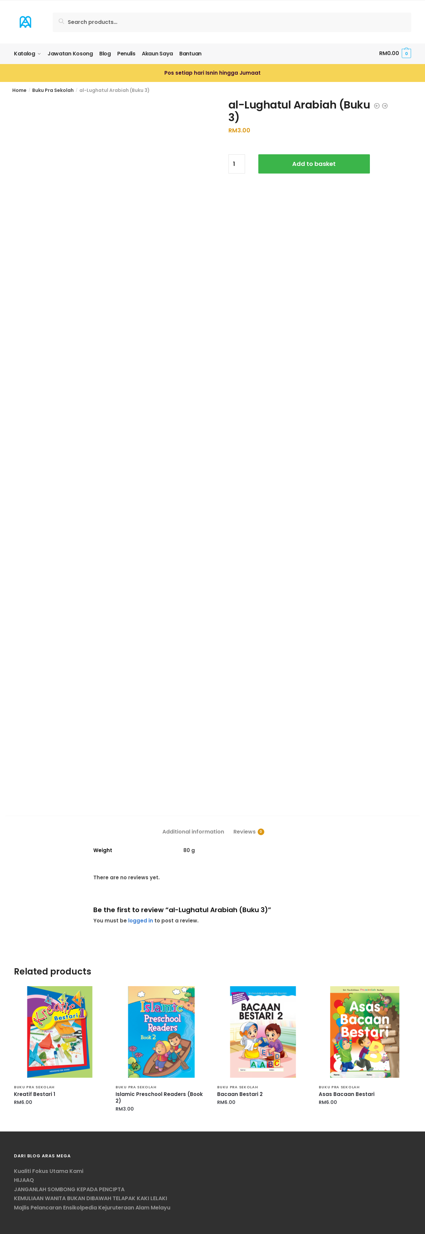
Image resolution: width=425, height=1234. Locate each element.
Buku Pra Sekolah (53, 89)
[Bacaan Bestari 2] (263, 1031)
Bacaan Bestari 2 (240, 1094)
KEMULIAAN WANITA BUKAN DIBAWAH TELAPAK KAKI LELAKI (90, 1198)
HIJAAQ (24, 1180)
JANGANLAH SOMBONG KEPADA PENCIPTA (69, 1189)
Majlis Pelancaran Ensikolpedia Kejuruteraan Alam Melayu (92, 1207)
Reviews (244, 831)
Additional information (193, 831)
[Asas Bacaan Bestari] (364, 1031)
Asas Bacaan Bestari (347, 1094)
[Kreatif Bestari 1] (60, 1031)
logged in (140, 919)
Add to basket (314, 163)
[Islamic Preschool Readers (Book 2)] (161, 1031)
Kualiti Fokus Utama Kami (48, 1170)
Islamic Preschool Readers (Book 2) (159, 1097)
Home (19, 89)
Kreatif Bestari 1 (34, 1094)
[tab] (193, 825)
